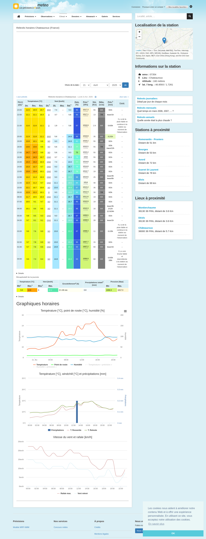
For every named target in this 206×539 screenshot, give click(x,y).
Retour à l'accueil (31, 6)
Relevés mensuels (164, 110)
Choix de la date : (72, 85)
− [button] (139, 37)
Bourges (164, 151)
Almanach (91, 16)
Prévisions (30, 16)
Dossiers (76, 16)
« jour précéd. (21, 97)
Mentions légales (101, 534)
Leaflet (138, 50)
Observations (48, 16)
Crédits (97, 527)
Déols (164, 219)
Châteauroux (164, 229)
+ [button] (139, 32)
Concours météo (61, 527)
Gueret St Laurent (164, 171)
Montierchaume (164, 209)
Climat (63, 16)
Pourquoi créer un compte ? (153, 7)
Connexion (135, 7)
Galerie (105, 16)
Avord (164, 161)
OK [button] (173, 533)
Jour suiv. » (124, 97)
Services (116, 16)
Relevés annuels (164, 119)
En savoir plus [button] (156, 524)
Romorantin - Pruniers (164, 141)
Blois (164, 181)
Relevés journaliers (164, 100)
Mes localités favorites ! (177, 7)
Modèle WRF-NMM (21, 527)
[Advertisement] (72, 57)
